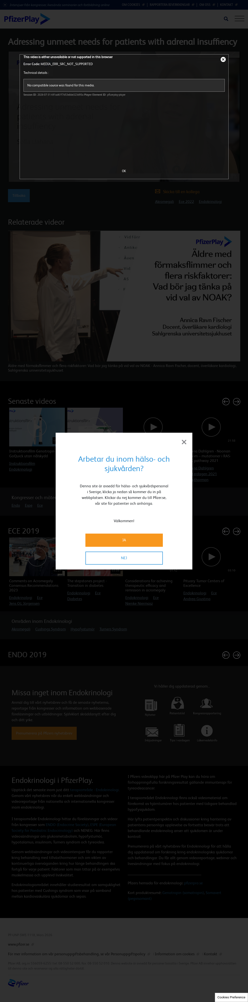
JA (124, 540)
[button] (226, 401)
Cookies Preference (231, 997)
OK (124, 171)
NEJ (124, 558)
